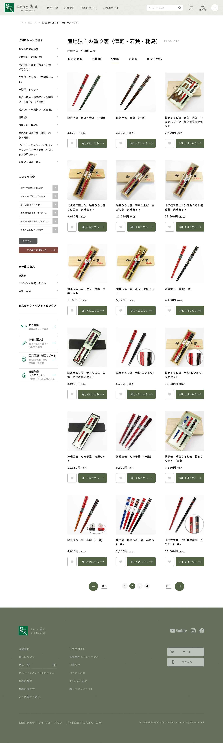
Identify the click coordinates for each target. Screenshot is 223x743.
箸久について (27, 657)
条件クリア (28, 240)
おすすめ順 (75, 59)
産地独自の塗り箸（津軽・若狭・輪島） (35, 135)
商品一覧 (52, 8)
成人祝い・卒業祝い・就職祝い (36, 109)
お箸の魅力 (25, 681)
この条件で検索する (36, 250)
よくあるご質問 (78, 681)
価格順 (96, 59)
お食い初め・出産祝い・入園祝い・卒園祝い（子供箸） (36, 99)
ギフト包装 (154, 59)
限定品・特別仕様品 (30, 162)
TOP (21, 22)
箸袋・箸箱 (25, 291)
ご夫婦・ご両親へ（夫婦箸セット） (36, 79)
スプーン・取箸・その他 (32, 283)
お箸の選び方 (88, 8)
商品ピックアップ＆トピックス (38, 305)
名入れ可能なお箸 (28, 49)
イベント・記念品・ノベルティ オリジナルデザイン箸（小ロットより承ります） (37, 149)
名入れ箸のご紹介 (30, 697)
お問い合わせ (27, 722)
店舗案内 (69, 8)
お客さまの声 (77, 673)
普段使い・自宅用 (28, 125)
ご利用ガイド (111, 8)
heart (72, 143)
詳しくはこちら (90, 143)
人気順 (114, 59)
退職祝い (23, 117)
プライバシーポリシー (52, 722)
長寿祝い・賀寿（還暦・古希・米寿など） (36, 67)
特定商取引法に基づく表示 (85, 722)
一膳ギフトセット (28, 89)
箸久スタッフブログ (81, 689)
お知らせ (74, 665)
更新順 (133, 59)
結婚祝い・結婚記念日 (31, 57)
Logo (21, 7)
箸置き (22, 275)
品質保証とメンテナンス (84, 657)
